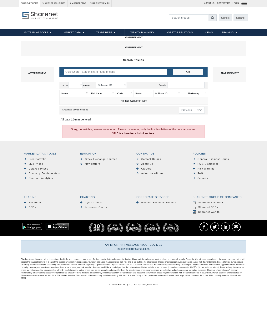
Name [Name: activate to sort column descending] (65, 93)
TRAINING (228, 32)
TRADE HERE (104, 32)
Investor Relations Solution (156, 202)
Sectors (225, 17)
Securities (33, 202)
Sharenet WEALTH (99, 3)
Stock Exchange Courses (98, 159)
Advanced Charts (93, 207)
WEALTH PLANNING (142, 32)
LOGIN (236, 3)
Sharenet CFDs (77, 3)
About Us (144, 163)
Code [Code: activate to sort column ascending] (120, 93)
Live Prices (33, 163)
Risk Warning (204, 168)
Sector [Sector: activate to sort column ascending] (138, 93)
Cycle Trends (91, 202)
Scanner (240, 17)
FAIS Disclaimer (205, 163)
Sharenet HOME (29, 3)
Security (200, 178)
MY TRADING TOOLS (36, 32)
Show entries (76, 85)
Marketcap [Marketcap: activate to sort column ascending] (193, 93)
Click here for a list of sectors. (136, 133)
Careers (143, 168)
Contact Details (148, 159)
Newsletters (90, 163)
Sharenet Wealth (206, 212)
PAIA (198, 173)
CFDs (30, 207)
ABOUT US (209, 3)
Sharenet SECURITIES (53, 3)
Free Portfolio (35, 159)
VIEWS (209, 32)
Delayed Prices (36, 168)
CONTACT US (223, 3)
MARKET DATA (72, 32)
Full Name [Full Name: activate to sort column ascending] (96, 93)
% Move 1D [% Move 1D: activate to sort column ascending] (161, 93)
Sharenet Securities (208, 202)
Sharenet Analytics (38, 178)
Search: (182, 85)
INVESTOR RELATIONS (179, 32)
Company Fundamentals (42, 173)
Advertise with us (149, 173)
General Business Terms (211, 159)
